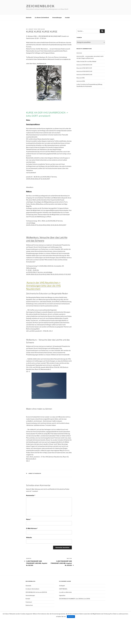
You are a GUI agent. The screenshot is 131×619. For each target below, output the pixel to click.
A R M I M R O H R (87, 65)
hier (65, 616)
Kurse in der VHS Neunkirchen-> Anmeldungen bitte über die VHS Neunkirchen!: (43, 285)
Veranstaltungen (57, 17)
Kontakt (67, 17)
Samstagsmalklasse (33, 124)
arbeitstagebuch (35, 473)
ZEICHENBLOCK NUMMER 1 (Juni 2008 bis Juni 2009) (74, 598)
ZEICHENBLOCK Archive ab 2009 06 (36, 592)
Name (28, 519)
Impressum (29, 602)
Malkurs (29, 191)
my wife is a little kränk (65, 592)
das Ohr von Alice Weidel (89, 61)
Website (29, 537)
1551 (83, 78)
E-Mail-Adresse (32, 528)
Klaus (43, 29)
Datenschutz (29, 605)
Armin (78, 53)
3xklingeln (62, 585)
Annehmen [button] (71, 616)
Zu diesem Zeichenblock (42, 17)
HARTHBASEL (63, 589)
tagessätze (62, 595)
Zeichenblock (40, 6)
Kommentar (30, 495)
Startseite (28, 17)
